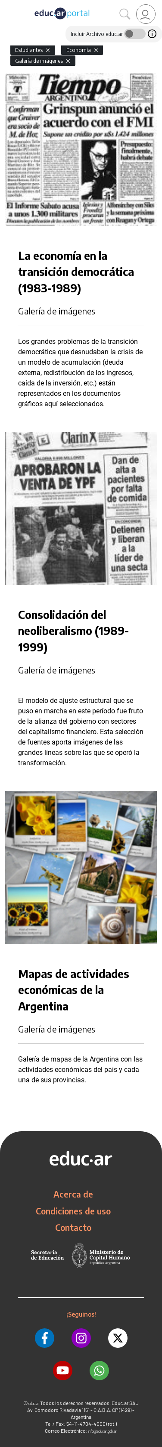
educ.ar (33, 1403)
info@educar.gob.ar (102, 1431)
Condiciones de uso (73, 1211)
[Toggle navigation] (7, 5)
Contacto (73, 1227)
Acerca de (73, 1194)
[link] (146, 14)
